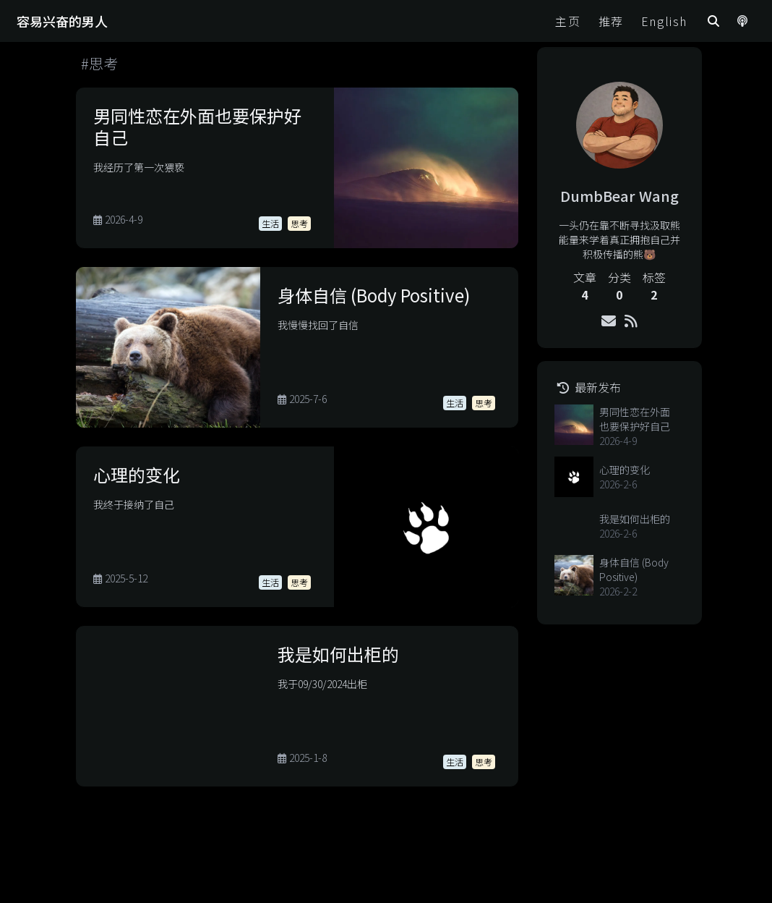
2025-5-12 (120, 578)
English (664, 21)
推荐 (611, 21)
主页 (567, 21)
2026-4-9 (117, 219)
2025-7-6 (302, 399)
